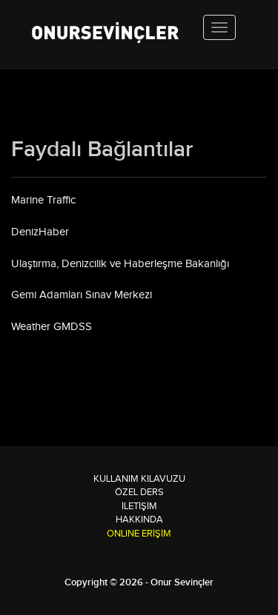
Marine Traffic (43, 200)
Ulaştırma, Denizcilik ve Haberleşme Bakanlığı (120, 264)
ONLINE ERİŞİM (139, 534)
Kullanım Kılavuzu (139, 479)
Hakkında (139, 519)
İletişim (139, 506)
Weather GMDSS (51, 326)
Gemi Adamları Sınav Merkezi (81, 295)
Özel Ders (139, 492)
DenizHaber (40, 232)
